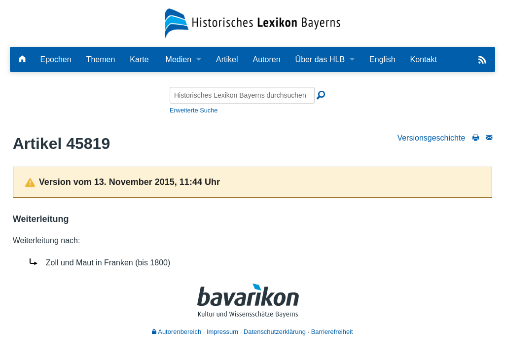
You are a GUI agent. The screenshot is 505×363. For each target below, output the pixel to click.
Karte (139, 59)
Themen (100, 59)
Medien (178, 59)
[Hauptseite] (22, 59)
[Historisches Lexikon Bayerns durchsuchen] (242, 95)
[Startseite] (252, 23)
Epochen (55, 59)
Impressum (222, 331)
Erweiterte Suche (193, 110)
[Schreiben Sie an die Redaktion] (489, 138)
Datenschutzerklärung (275, 331)
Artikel (227, 59)
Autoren (267, 59)
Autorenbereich (176, 331)
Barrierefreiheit (332, 331)
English (382, 59)
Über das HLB (320, 59)
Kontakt (423, 59)
